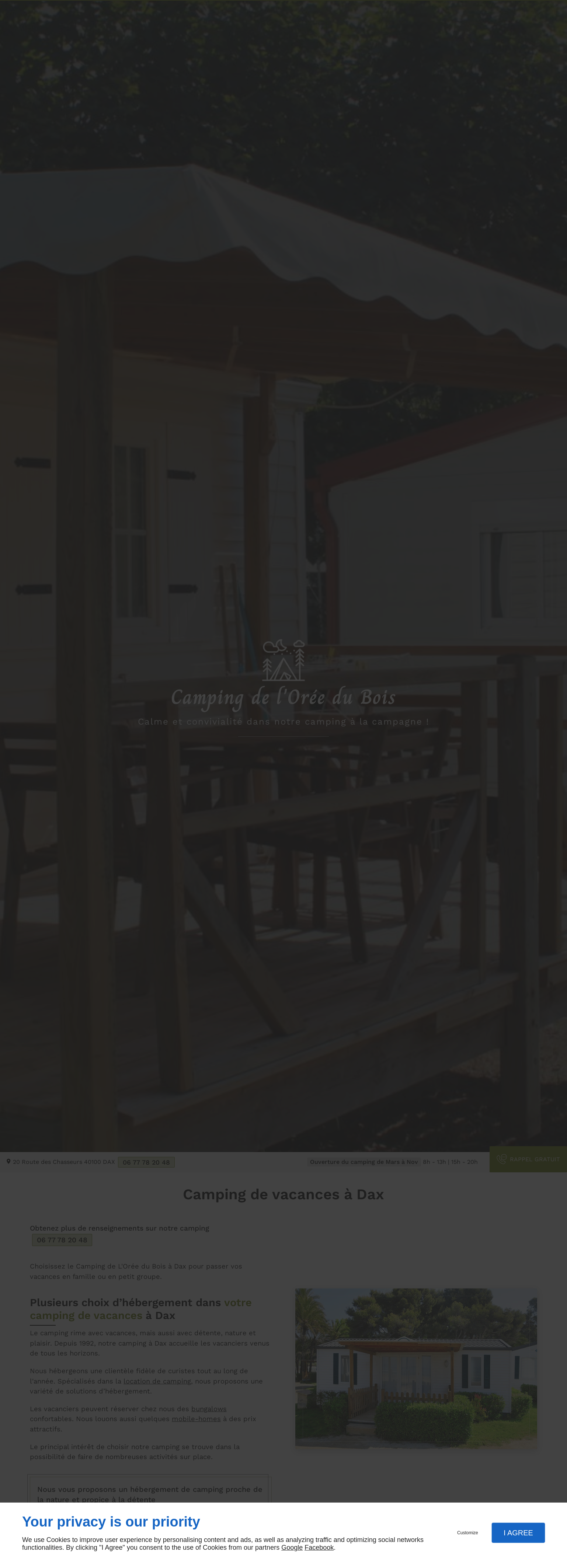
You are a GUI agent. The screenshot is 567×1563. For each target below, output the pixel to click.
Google (292, 1547)
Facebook (319, 1547)
